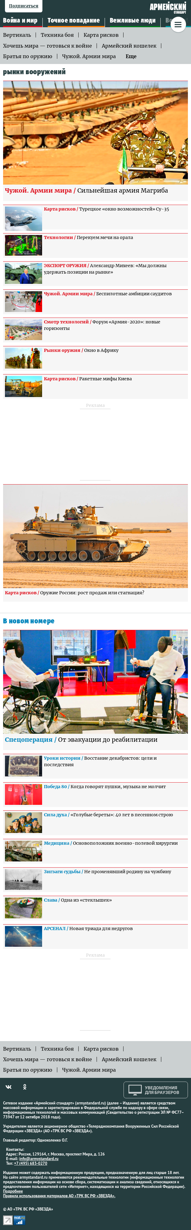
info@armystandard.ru (38, 1158)
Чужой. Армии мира (89, 56)
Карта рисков (101, 35)
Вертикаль (17, 35)
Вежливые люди (133, 20)
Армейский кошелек (129, 46)
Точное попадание (74, 20)
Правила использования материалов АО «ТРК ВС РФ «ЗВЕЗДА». (59, 1195)
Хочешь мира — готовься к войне (47, 46)
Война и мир (20, 20)
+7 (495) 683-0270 (30, 1163)
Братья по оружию (27, 56)
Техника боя (57, 35)
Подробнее (13, 1191)
